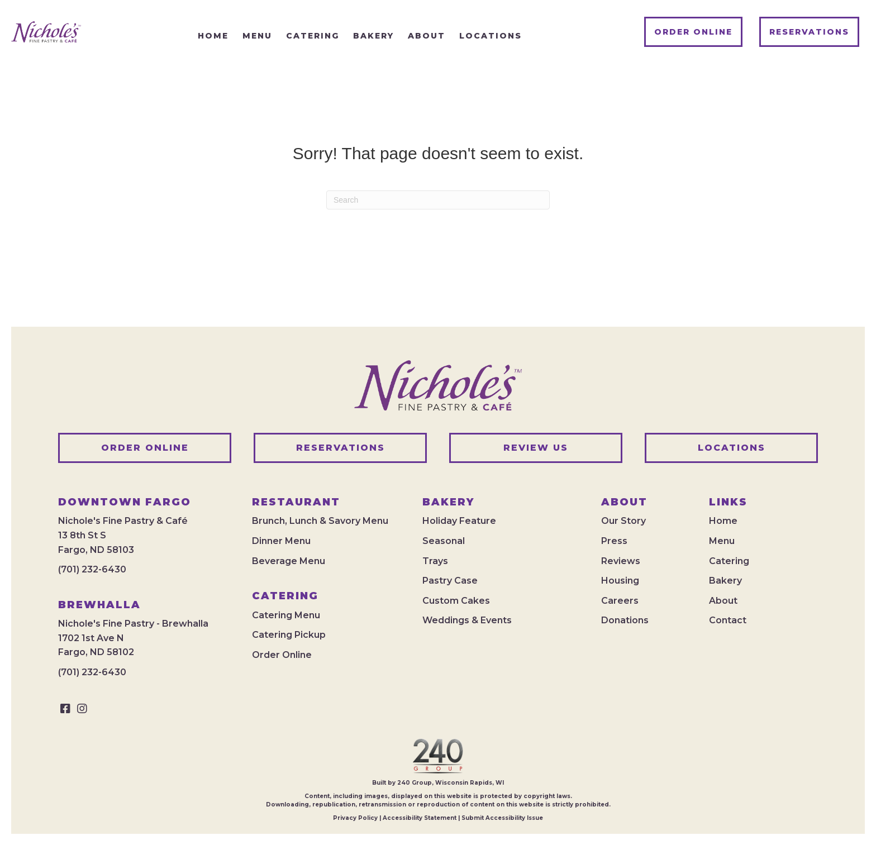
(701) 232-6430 (92, 569)
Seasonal (443, 541)
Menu (722, 541)
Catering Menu (286, 615)
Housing (620, 580)
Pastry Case (450, 580)
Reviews (620, 561)
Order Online (282, 655)
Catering (729, 561)
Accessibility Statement (419, 818)
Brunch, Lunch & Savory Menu (320, 520)
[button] (65, 709)
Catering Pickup (289, 634)
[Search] (438, 199)
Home (723, 520)
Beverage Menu (288, 561)
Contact (727, 620)
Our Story (623, 520)
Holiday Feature (459, 520)
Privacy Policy (355, 818)
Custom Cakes (456, 600)
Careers (620, 600)
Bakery (725, 580)
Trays (435, 561)
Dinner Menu (281, 541)
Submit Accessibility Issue (502, 818)
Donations (625, 620)
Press (614, 541)
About (723, 600)
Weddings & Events (467, 620)
